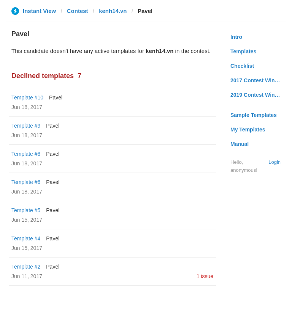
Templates (243, 51)
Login (274, 162)
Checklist (242, 66)
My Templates (247, 129)
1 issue (205, 276)
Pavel (55, 97)
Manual (239, 144)
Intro (236, 37)
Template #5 (25, 210)
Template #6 (25, 182)
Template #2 (25, 267)
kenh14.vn (113, 11)
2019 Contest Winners (258, 95)
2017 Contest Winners (258, 80)
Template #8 (25, 154)
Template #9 (25, 126)
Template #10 (27, 97)
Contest (77, 11)
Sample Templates (253, 115)
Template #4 (25, 238)
